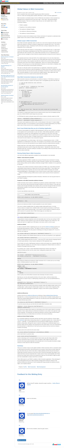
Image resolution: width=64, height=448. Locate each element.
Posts (3, 25)
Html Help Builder (4, 34)
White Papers (46, 3)
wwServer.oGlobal (49, 226)
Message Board (57, 3)
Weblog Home (4, 16)
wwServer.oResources (32, 295)
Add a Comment (21, 440)
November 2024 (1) (4, 48)
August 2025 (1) (4, 44)
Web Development (41, 366)
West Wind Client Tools (5, 37)
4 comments (58, 12)
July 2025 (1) (3, 45)
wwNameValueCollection (52, 295)
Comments (4, 27)
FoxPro (25, 366)
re (19, 395)
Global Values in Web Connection (30, 9)
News (62, 3)
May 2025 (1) (3, 47)
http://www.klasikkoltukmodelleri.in (35, 414)
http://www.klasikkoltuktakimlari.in (42, 413)
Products (51, 3)
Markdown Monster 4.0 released (7, 56)
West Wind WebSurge (5, 35)
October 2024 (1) (4, 50)
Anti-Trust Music (4, 39)
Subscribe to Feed (4, 19)
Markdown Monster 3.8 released (7, 95)
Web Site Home (4, 18)
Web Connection (32, 366)
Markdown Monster (5, 32)
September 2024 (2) (4, 51)
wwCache (22, 320)
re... (20, 380)
